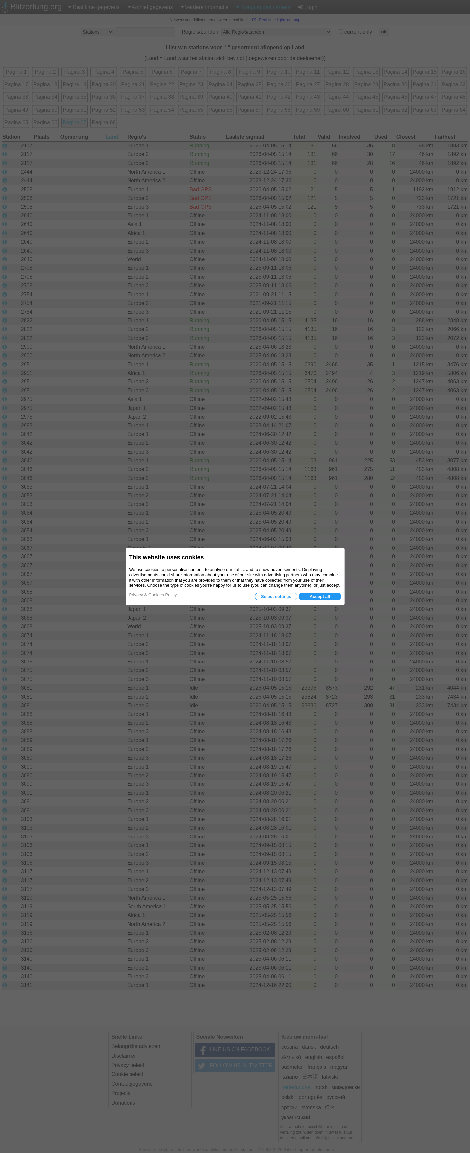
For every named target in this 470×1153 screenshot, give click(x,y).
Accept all (320, 596)
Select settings (276, 596)
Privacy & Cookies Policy (153, 594)
